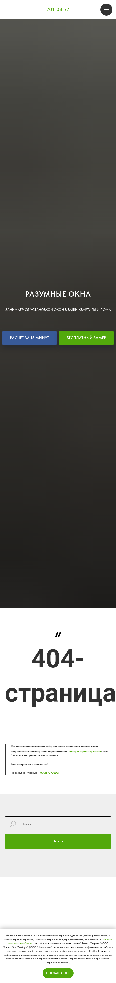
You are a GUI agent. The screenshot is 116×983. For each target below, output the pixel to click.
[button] (29, 338)
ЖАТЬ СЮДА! (49, 772)
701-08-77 (58, 9)
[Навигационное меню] (106, 9)
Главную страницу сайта (84, 751)
